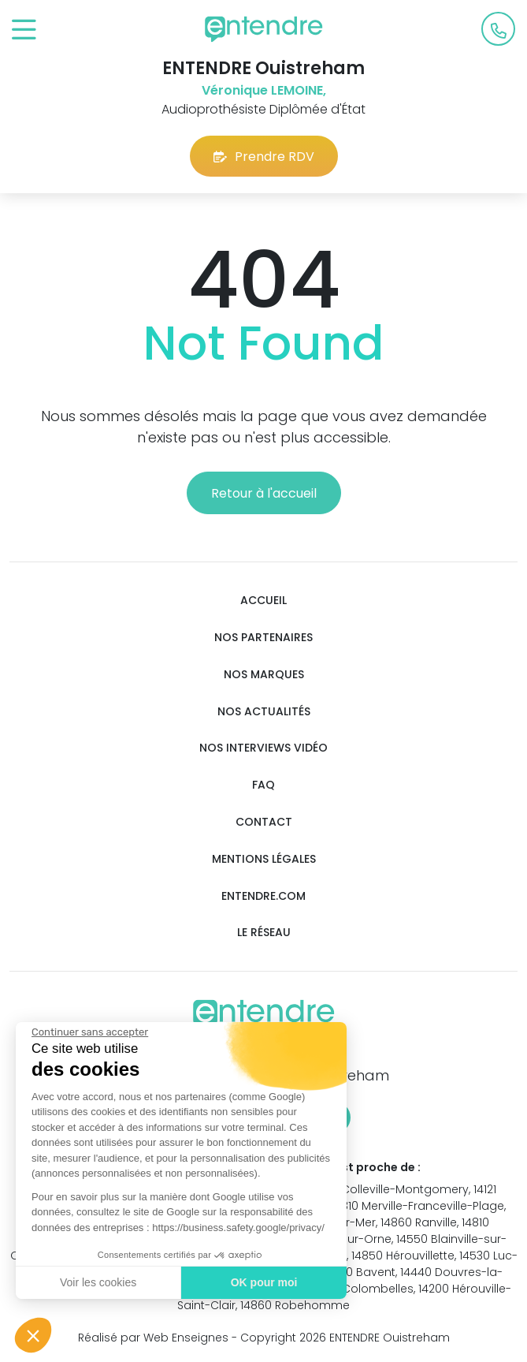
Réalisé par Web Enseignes (153, 1337)
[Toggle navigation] (24, 30)
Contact (264, 822)
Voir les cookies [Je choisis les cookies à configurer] (97, 1282)
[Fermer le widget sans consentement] (89, 1032)
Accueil (263, 600)
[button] (33, 1335)
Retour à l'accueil (264, 493)
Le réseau (264, 932)
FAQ (263, 785)
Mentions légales (264, 859)
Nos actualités (263, 711)
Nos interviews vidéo (263, 748)
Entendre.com (263, 896)
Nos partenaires (263, 637)
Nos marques (264, 674)
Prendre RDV (263, 156)
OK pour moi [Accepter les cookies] (263, 1282)
